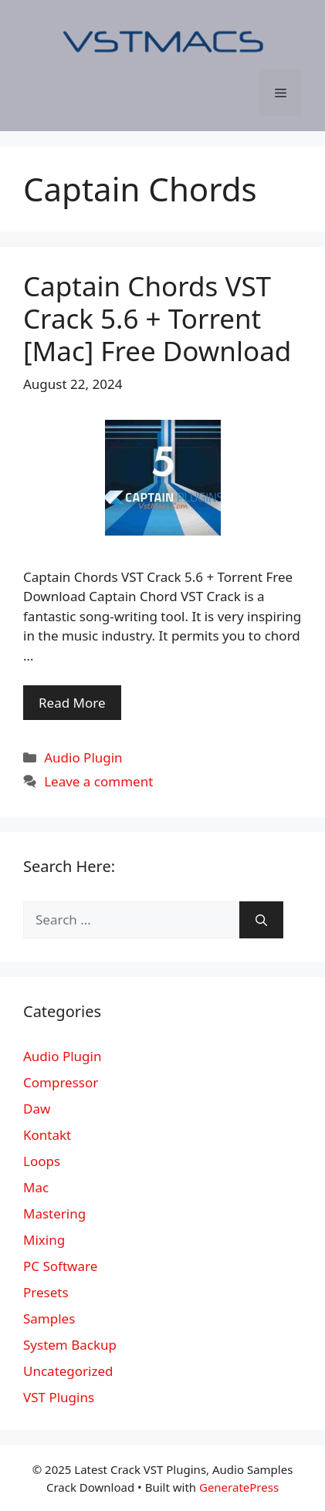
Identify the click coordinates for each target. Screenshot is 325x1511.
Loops (41, 1161)
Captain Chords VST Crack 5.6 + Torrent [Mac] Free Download (157, 318)
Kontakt (47, 1135)
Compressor (60, 1082)
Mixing (44, 1240)
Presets (46, 1292)
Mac (36, 1187)
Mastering (54, 1213)
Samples (49, 1318)
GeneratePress (239, 1487)
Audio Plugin (83, 757)
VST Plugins (58, 1397)
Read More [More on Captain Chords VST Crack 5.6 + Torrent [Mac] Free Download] (72, 703)
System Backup (70, 1345)
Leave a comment (98, 781)
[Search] (261, 919)
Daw (36, 1108)
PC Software (60, 1266)
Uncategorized (68, 1371)
